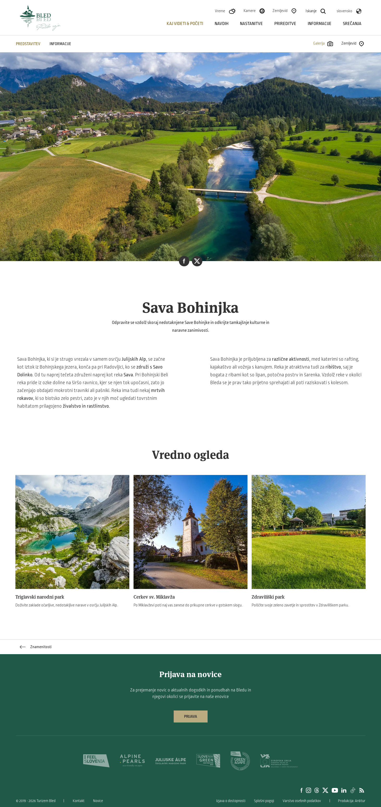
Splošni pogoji (264, 801)
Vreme (220, 11)
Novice (98, 801)
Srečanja (352, 23)
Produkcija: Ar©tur (351, 801)
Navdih (221, 23)
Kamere (250, 11)
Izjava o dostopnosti (230, 801)
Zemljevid (280, 11)
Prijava (190, 716)
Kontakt (78, 801)
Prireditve (285, 23)
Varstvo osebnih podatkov (302, 801)
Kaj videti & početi (185, 23)
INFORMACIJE (60, 44)
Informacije (319, 23)
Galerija (323, 43)
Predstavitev (28, 44)
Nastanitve (251, 23)
